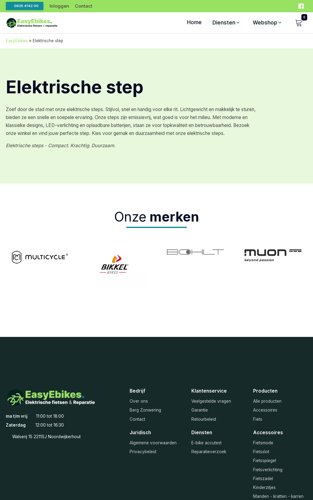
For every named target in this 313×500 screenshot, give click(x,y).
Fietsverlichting (267, 469)
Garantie (199, 410)
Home (194, 22)
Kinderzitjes (264, 487)
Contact (83, 6)
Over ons (139, 401)
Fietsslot (261, 451)
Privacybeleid (143, 451)
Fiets (257, 419)
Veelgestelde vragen (211, 401)
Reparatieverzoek (208, 451)
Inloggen (59, 6)
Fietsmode (263, 442)
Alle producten (267, 401)
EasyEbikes (17, 40)
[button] (226, 23)
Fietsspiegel (264, 460)
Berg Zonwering (145, 410)
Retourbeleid (203, 419)
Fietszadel (263, 478)
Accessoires (265, 410)
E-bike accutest (206, 442)
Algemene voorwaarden (153, 442)
